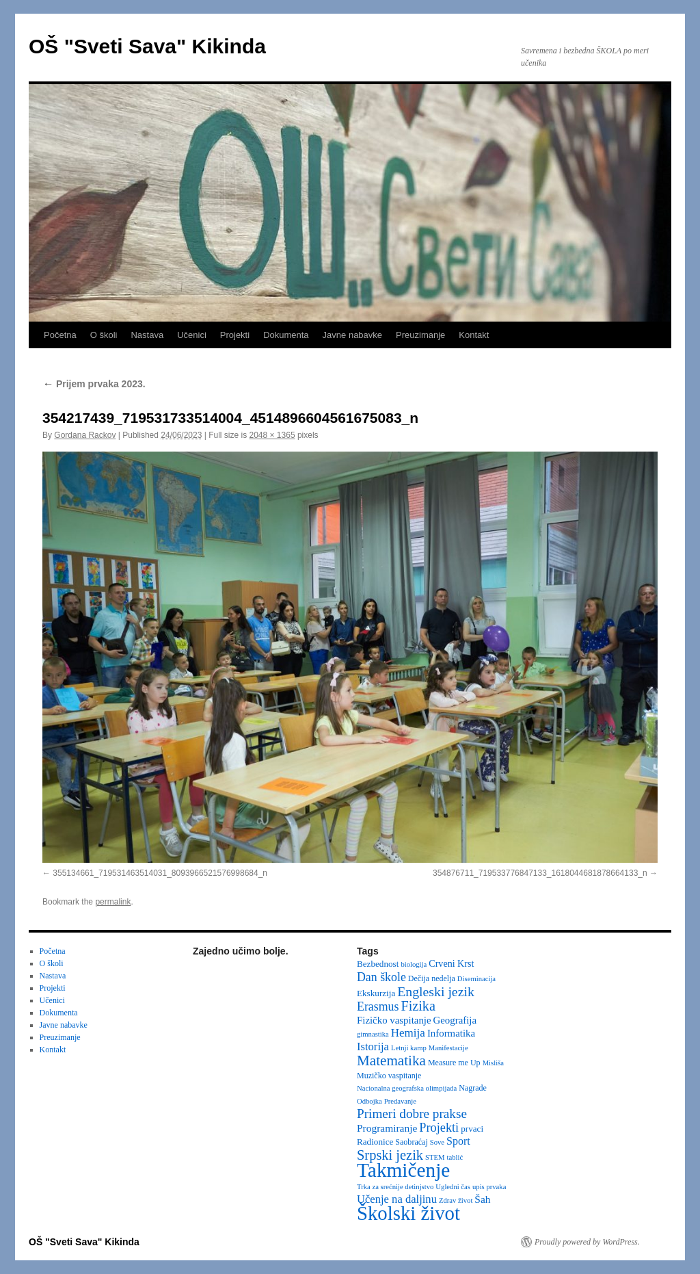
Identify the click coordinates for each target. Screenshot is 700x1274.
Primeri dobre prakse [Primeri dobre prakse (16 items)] (412, 1113)
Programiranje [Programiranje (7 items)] (387, 1128)
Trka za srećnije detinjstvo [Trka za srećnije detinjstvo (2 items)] (395, 1187)
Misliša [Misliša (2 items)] (493, 1063)
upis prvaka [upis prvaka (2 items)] (489, 1187)
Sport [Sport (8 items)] (458, 1141)
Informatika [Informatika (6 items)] (451, 1033)
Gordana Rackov (85, 435)
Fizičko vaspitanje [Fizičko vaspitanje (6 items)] (394, 1020)
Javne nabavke (352, 335)
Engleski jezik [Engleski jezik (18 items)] (435, 991)
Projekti (235, 335)
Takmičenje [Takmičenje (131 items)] (403, 1170)
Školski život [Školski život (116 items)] (408, 1213)
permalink (113, 902)
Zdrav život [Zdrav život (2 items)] (455, 1200)
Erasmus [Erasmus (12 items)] (378, 1006)
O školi (104, 335)
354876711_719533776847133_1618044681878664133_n (540, 873)
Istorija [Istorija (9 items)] (373, 1046)
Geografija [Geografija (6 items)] (455, 1020)
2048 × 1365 (272, 435)
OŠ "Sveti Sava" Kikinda (147, 46)
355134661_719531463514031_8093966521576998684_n (160, 873)
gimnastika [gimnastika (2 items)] (373, 1034)
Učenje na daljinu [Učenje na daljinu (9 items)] (397, 1199)
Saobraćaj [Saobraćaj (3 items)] (411, 1142)
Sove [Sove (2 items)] (437, 1142)
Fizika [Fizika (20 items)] (418, 1005)
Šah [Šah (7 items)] (482, 1199)
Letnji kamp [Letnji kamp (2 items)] (409, 1048)
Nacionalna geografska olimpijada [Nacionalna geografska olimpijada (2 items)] (407, 1088)
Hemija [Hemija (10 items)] (408, 1032)
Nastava (147, 335)
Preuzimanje (420, 335)
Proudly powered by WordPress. (587, 1242)
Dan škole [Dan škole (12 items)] (381, 977)
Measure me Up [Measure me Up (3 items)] (454, 1062)
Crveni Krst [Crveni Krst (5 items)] (451, 963)
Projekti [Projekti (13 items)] (439, 1127)
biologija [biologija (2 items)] (414, 964)
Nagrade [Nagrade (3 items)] (473, 1088)
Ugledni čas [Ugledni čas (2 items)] (452, 1187)
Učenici (191, 335)
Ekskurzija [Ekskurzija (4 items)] (376, 993)
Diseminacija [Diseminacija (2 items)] (476, 979)
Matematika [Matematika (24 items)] (391, 1060)
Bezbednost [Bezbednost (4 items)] (378, 964)
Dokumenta (285, 335)
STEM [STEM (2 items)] (434, 1157)
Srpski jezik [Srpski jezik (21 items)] (390, 1154)
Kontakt (474, 335)
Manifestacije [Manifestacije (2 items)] (448, 1048)
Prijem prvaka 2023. (94, 383)
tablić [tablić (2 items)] (455, 1157)
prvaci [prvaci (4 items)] (472, 1128)
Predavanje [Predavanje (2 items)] (400, 1101)
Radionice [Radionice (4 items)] (375, 1141)
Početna (60, 335)
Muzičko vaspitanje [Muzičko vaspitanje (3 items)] (389, 1075)
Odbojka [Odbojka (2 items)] (369, 1101)
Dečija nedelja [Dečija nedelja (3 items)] (431, 978)
